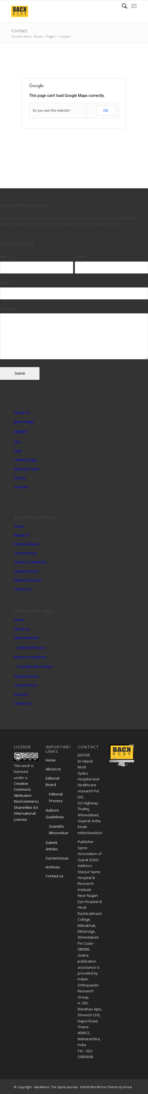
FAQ (17, 442)
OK (105, 110)
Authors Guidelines (30, 562)
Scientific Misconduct (34, 666)
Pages (51, 36)
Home (38, 36)
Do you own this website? (52, 111)
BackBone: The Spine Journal (55, 1087)
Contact (19, 31)
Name (6, 256)
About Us (21, 412)
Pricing (19, 477)
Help (18, 450)
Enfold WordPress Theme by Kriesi (106, 1087)
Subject (7, 282)
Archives (21, 694)
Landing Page (25, 459)
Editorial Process (28, 580)
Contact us (23, 589)
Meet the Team (26, 469)
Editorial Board (26, 543)
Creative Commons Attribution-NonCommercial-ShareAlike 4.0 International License (28, 801)
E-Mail (81, 256)
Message (8, 308)
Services (21, 486)
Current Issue (25, 553)
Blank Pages (24, 421)
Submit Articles (26, 571)
